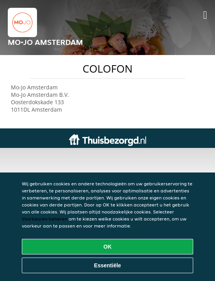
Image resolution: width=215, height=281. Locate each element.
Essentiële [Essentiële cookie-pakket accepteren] (107, 265)
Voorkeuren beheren (44, 219)
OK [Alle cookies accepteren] (108, 247)
